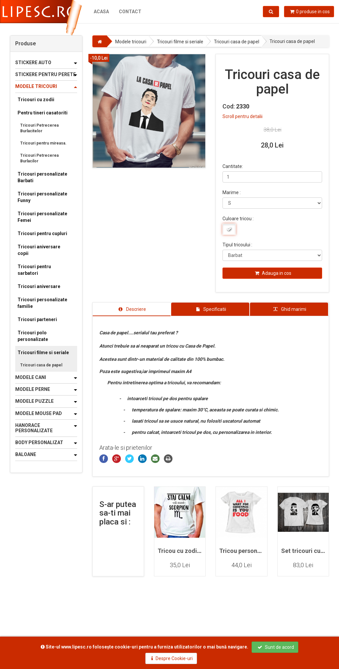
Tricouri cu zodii (36, 99)
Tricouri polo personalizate (33, 336)
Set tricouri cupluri (307, 550)
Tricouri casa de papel (41, 365)
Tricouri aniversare (39, 286)
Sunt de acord (276, 647)
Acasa (101, 11)
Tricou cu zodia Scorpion (192, 550)
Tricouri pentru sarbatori (34, 270)
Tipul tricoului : (237, 244)
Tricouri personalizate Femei (42, 217)
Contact (130, 11)
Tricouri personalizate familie (42, 303)
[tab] (132, 309)
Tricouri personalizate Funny (42, 197)
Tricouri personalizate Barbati (42, 177)
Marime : (231, 192)
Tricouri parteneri (37, 319)
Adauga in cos (273, 273)
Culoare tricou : (238, 218)
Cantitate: (232, 166)
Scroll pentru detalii (242, 116)
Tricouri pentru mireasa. (43, 143)
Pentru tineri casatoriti (43, 112)
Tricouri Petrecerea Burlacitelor (39, 128)
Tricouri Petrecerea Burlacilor (39, 158)
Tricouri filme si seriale (43, 352)
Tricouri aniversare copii (39, 250)
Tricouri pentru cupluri (42, 233)
